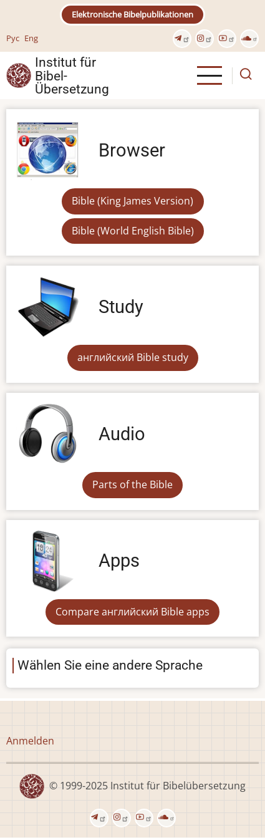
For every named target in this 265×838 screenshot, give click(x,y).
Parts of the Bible (132, 484)
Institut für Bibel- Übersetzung (72, 75)
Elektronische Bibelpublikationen (132, 14)
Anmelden (30, 741)
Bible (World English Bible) (133, 231)
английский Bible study (132, 357)
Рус (12, 38)
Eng (31, 38)
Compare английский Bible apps (132, 612)
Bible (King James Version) (132, 201)
